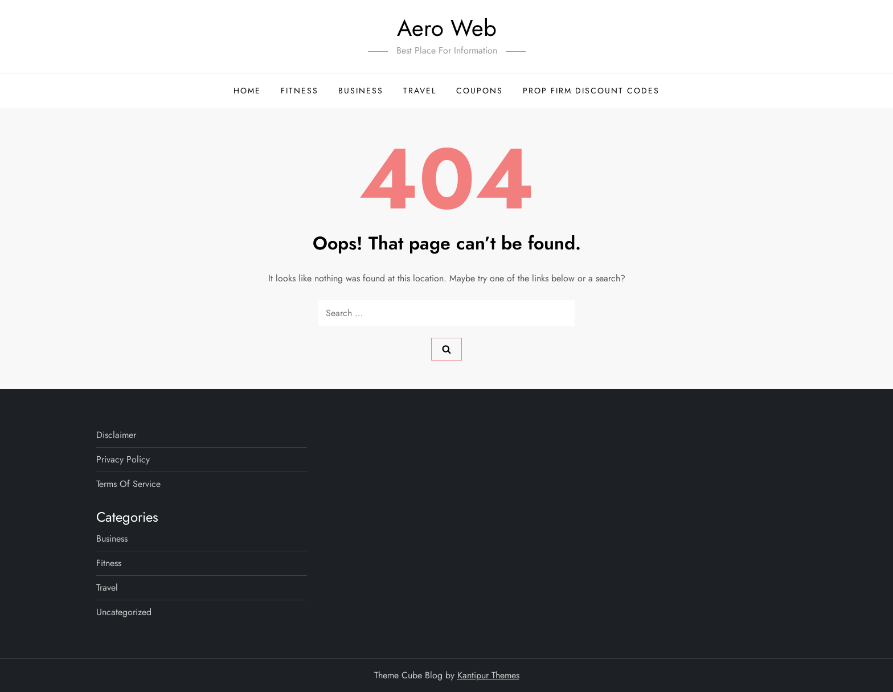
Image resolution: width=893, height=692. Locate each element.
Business (360, 90)
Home (247, 90)
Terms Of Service (128, 483)
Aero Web (447, 27)
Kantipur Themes (488, 675)
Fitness (299, 90)
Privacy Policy (123, 459)
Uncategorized (123, 612)
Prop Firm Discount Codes (591, 90)
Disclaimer (116, 434)
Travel (419, 90)
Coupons (479, 90)
